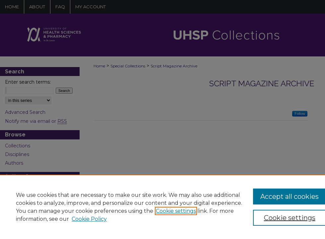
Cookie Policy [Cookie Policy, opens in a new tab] (89, 219)
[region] (162, 207)
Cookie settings (176, 211)
